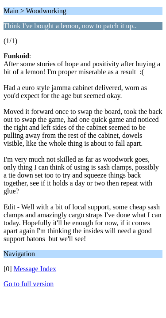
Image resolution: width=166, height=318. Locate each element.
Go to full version (29, 284)
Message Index (35, 269)
